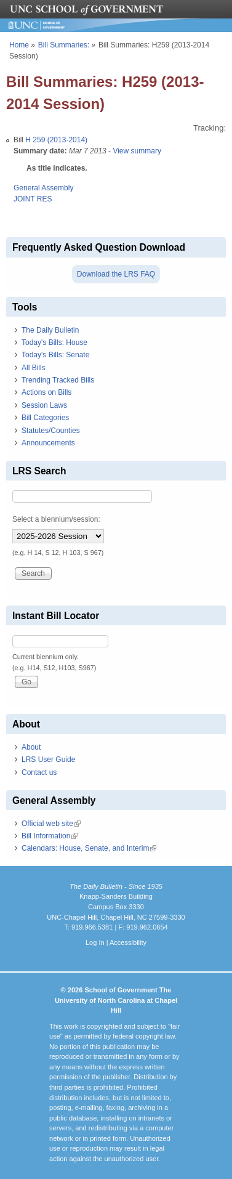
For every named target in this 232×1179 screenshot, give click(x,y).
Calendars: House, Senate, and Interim (89, 848)
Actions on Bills (46, 392)
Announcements (48, 443)
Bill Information (50, 836)
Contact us (39, 772)
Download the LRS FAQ (116, 274)
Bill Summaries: (63, 45)
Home (19, 45)
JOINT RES (33, 199)
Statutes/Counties (51, 430)
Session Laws (44, 405)
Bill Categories (45, 417)
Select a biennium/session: (56, 519)
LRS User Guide (48, 759)
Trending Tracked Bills (58, 380)
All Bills (34, 367)
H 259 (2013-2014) (56, 140)
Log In (95, 942)
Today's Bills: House (54, 342)
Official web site (51, 823)
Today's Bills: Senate (55, 354)
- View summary (133, 151)
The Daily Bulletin (50, 330)
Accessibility (128, 942)
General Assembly (43, 188)
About (31, 747)
